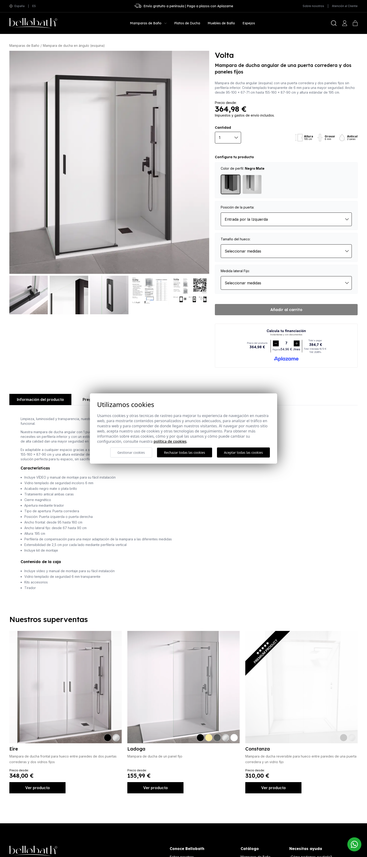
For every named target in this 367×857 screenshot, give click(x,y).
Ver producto (37, 787)
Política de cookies (170, 441)
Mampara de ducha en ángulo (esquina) (74, 46)
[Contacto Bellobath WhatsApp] (354, 844)
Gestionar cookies (131, 452)
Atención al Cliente (345, 6)
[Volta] (109, 162)
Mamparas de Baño (24, 46)
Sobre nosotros (313, 6)
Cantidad (223, 127)
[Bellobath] (33, 23)
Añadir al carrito (286, 309)
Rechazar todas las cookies (184, 452)
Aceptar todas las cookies (243, 452)
